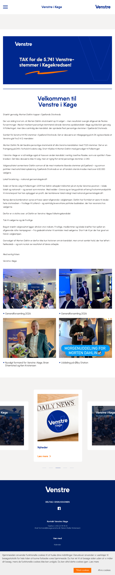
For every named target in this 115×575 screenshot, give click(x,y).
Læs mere (46, 456)
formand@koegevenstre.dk (49, 528)
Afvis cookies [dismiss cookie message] (104, 570)
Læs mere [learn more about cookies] (94, 561)
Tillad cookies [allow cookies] (82, 570)
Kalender (57, 545)
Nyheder (46, 447)
